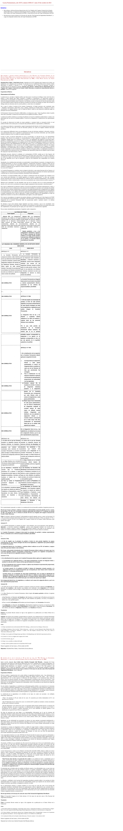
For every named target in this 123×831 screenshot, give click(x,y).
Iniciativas (3, 7)
